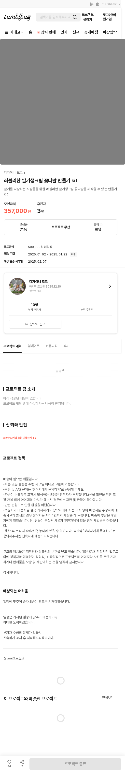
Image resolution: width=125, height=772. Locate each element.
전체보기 (107, 698)
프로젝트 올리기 (88, 16)
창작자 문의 (35, 324)
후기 (66, 346)
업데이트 (34, 346)
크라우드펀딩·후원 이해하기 (19, 438)
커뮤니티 (51, 346)
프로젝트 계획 (12, 346)
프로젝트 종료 (75, 764)
